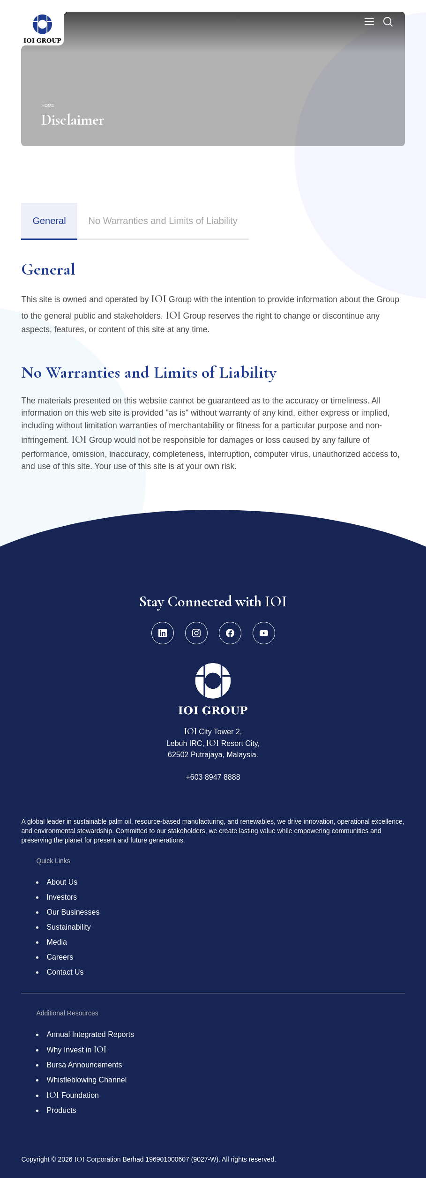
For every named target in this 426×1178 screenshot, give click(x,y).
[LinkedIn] (162, 633)
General (49, 221)
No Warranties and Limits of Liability (163, 221)
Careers (59, 957)
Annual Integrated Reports (90, 1034)
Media (56, 942)
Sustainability (68, 927)
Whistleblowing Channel (86, 1080)
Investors (61, 897)
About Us (61, 882)
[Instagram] (196, 633)
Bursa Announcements (84, 1065)
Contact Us (64, 972)
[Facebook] (230, 633)
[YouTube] (264, 633)
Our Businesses (72, 912)
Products (61, 1110)
